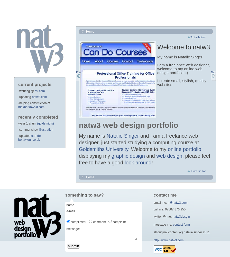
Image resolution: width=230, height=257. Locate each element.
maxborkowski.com (31, 107)
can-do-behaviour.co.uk (30, 138)
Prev (78, 72)
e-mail (72, 211)
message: (73, 229)
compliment (79, 222)
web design (169, 156)
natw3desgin (181, 216)
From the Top (197, 171)
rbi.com (40, 91)
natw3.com (39, 97)
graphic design (128, 156)
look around (138, 162)
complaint (119, 222)
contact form (181, 224)
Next (213, 72)
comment (99, 222)
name (72, 205)
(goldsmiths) (45, 123)
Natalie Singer (123, 136)
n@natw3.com (178, 203)
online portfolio (184, 149)
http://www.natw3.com (169, 240)
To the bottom (196, 37)
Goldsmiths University (103, 149)
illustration (46, 129)
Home (90, 31)
